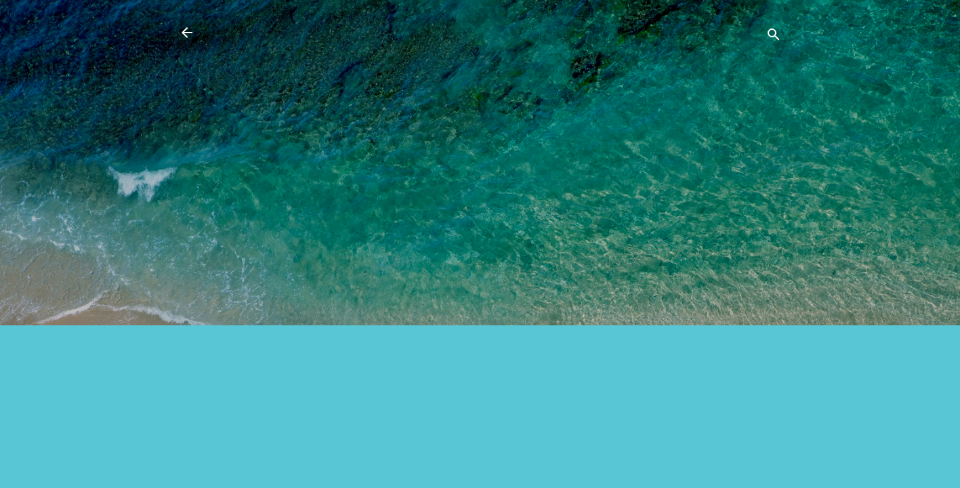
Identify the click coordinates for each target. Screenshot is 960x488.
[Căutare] (774, 37)
